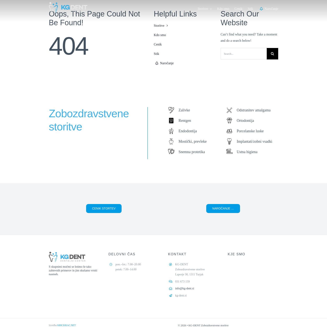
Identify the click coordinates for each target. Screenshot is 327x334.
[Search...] (244, 53)
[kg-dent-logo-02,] (68, 3)
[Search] (272, 53)
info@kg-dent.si (184, 288)
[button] (104, 208)
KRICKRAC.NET (66, 325)
